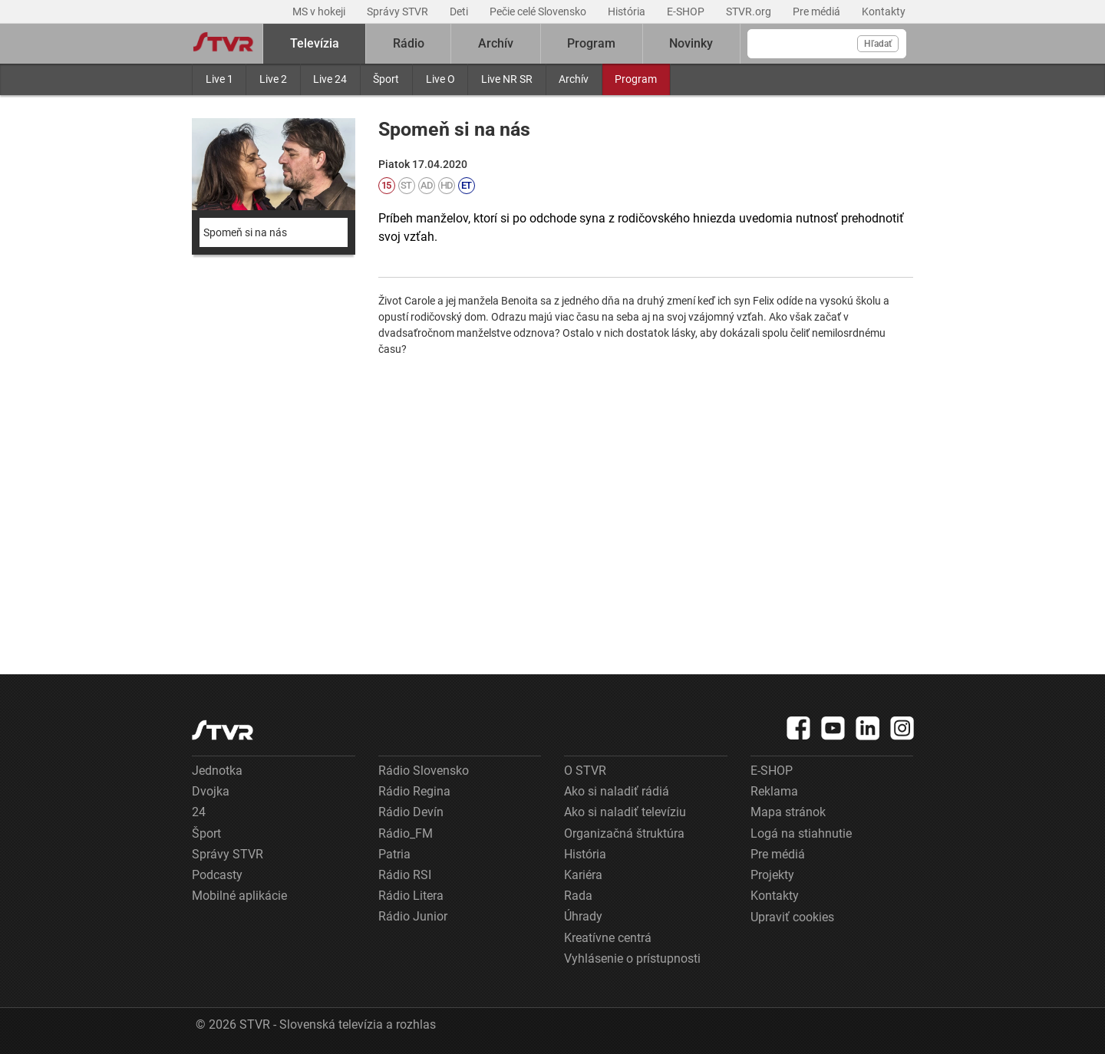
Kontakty (883, 11)
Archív (574, 79)
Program (636, 79)
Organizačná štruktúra (624, 833)
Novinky (691, 43)
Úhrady (583, 916)
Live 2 (273, 79)
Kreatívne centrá (607, 937)
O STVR (585, 770)
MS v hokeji (320, 11)
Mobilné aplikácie (239, 895)
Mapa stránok (788, 812)
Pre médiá (818, 11)
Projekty (772, 875)
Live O (440, 79)
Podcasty (217, 875)
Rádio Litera (411, 895)
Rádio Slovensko (423, 770)
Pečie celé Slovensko (539, 11)
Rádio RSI (404, 875)
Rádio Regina (414, 791)
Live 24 (330, 79)
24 (199, 812)
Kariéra (583, 875)
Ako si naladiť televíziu (625, 812)
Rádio (408, 43)
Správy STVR (398, 11)
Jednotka (217, 770)
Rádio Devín (411, 812)
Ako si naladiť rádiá (616, 791)
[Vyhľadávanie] (826, 43)
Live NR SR (507, 79)
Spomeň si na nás (245, 232)
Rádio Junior (412, 916)
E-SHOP (687, 11)
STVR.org (750, 11)
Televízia (314, 43)
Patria (394, 854)
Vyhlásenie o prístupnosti (632, 958)
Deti (460, 11)
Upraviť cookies (792, 917)
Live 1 (219, 79)
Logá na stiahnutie (801, 833)
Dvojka (210, 791)
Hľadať (878, 43)
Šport (386, 79)
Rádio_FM (405, 833)
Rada (578, 895)
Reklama (774, 791)
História (628, 11)
